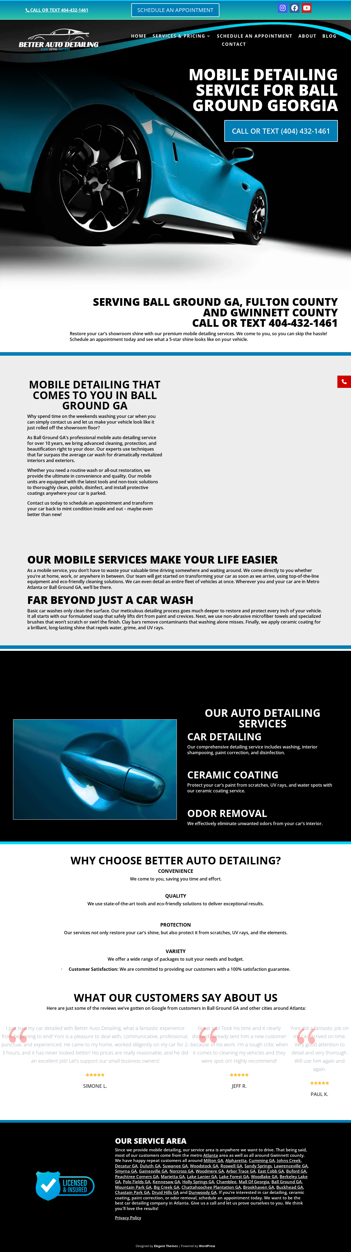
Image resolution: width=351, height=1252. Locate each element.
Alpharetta (236, 1160)
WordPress (207, 1246)
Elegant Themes (166, 1246)
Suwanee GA (175, 1166)
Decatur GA (126, 1166)
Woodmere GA (210, 1171)
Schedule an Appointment (175, 10)
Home (139, 36)
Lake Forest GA (234, 1176)
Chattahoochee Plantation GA (211, 1187)
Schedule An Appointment (254, 36)
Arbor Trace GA (241, 1171)
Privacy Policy (128, 1217)
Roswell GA (231, 1166)
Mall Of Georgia (254, 1181)
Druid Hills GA (165, 1192)
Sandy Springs (258, 1166)
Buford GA (296, 1171)
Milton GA (213, 1160)
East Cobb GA (271, 1171)
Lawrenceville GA (291, 1166)
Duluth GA (150, 1166)
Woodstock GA (204, 1166)
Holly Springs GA (198, 1181)
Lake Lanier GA (202, 1176)
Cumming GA (262, 1160)
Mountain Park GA (133, 1187)
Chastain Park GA (132, 1192)
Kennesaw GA (166, 1181)
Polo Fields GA (136, 1181)
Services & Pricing (179, 36)
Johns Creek (289, 1160)
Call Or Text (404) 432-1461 (281, 131)
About (307, 36)
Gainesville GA (153, 1171)
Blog (329, 36)
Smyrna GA (126, 1171)
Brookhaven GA (258, 1187)
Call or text (59, 10)
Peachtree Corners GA (137, 1176)
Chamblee (226, 1181)
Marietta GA (173, 1176)
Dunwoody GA (203, 1192)
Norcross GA (181, 1171)
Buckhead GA (289, 1187)
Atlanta (210, 1155)
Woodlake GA (264, 1176)
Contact (234, 44)
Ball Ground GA (286, 1181)
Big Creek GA (166, 1187)
